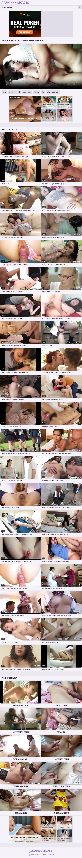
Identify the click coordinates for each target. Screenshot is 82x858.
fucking (36, 92)
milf (19, 92)
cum (29, 92)
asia (48, 92)
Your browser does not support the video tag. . (41, 66)
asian (4, 92)
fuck (24, 92)
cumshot (12, 92)
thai (43, 92)
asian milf (55, 92)
